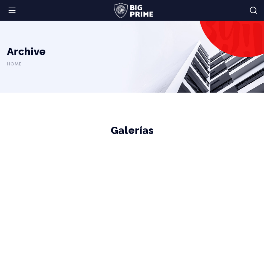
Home (14, 64)
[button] (253, 10)
